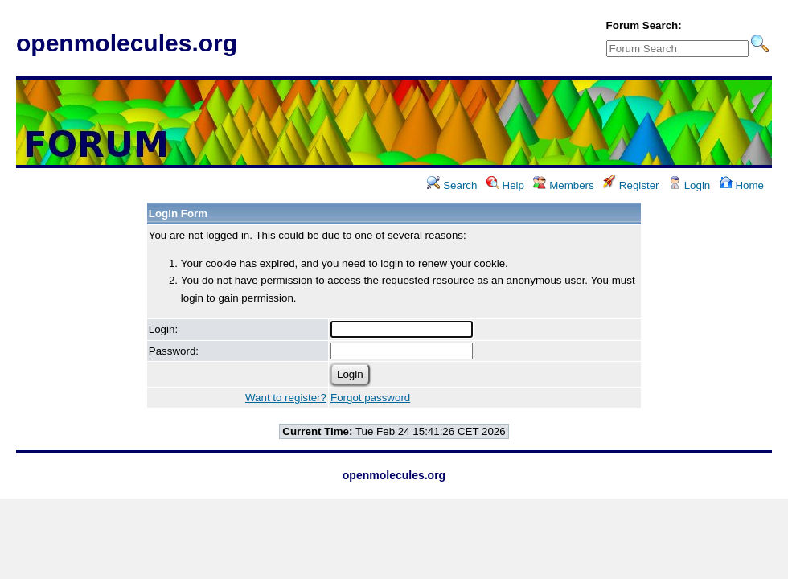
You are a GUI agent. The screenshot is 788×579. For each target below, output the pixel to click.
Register (631, 185)
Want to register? (285, 398)
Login (689, 185)
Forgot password (370, 398)
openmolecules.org (126, 43)
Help (505, 185)
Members (563, 185)
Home (742, 185)
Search (452, 185)
